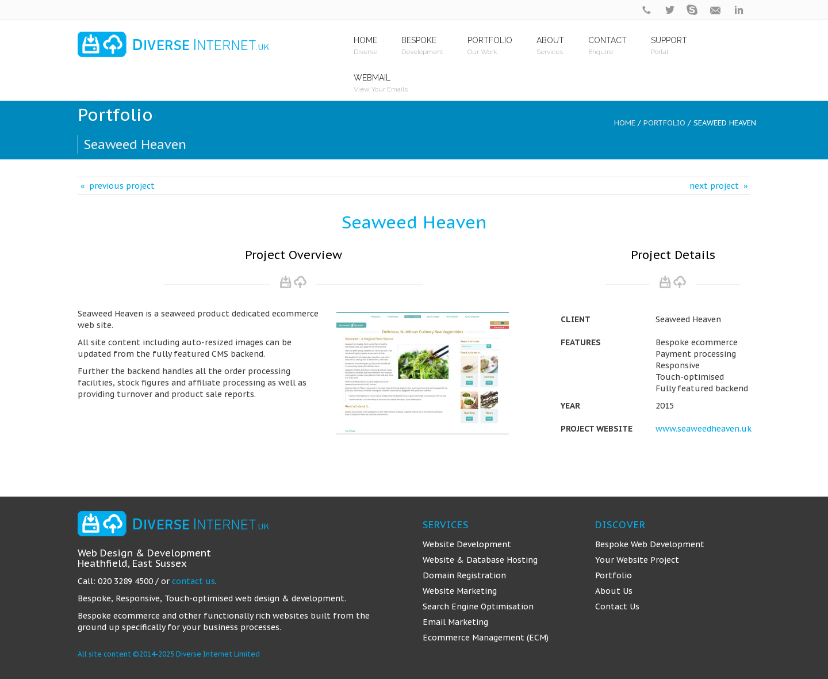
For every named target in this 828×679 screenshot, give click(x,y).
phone (646, 10)
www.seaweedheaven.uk (704, 429)
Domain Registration (464, 575)
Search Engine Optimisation (478, 606)
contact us (193, 581)
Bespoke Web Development (649, 544)
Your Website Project (637, 560)
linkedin (738, 10)
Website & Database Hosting (480, 560)
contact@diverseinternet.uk (715, 10)
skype (692, 10)
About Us (613, 591)
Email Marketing (455, 622)
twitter (669, 10)
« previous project (117, 186)
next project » (718, 186)
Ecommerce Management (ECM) (486, 637)
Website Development (467, 544)
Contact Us (617, 606)
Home (624, 123)
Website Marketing (460, 591)
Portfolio (664, 123)
